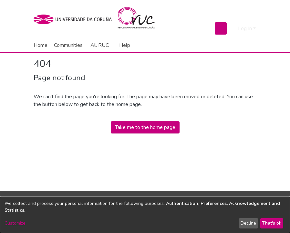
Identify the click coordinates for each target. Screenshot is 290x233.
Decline (248, 223)
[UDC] (75, 19)
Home (40, 45)
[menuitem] (101, 45)
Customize (15, 223)
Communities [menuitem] (68, 45)
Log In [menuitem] (245, 28)
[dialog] (145, 215)
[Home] (140, 19)
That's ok (271, 223)
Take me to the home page (145, 127)
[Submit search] (221, 28)
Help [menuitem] (124, 45)
